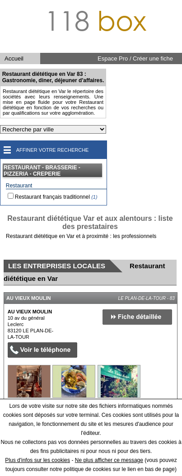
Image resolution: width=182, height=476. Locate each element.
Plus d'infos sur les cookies (37, 460)
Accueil (14, 58)
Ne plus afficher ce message (109, 460)
